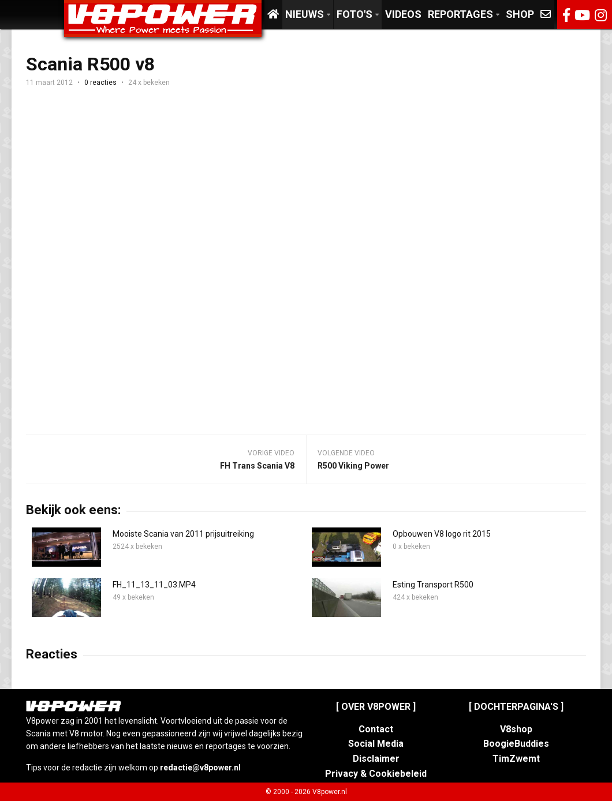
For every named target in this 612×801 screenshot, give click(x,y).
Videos (403, 14)
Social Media (376, 743)
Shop (520, 14)
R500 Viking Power (353, 465)
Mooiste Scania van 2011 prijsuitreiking (183, 533)
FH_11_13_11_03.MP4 (154, 584)
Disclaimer (376, 758)
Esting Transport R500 (433, 584)
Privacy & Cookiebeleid (376, 773)
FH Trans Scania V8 (257, 465)
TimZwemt (516, 758)
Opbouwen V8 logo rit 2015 (442, 533)
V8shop (516, 729)
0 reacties (100, 82)
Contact (376, 729)
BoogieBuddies (516, 743)
